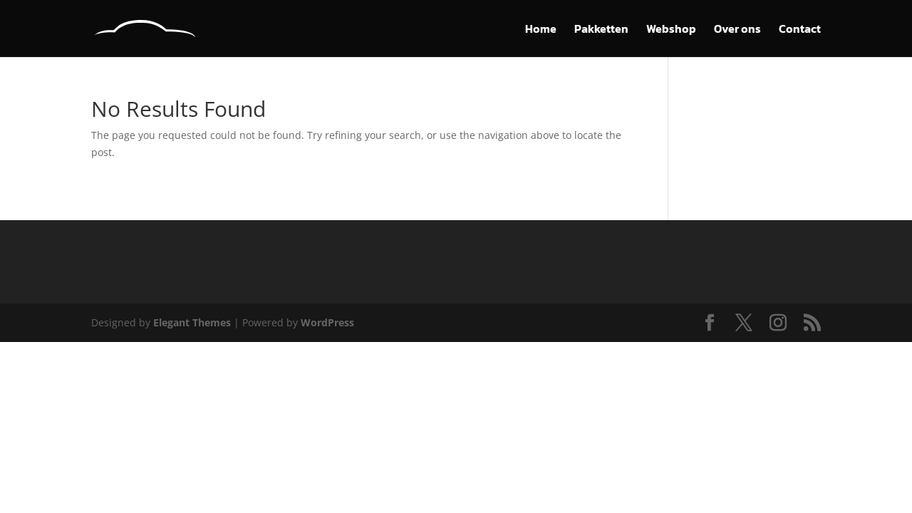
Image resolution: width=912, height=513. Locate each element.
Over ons (737, 30)
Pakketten (601, 30)
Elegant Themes (192, 322)
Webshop (671, 30)
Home (540, 30)
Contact (800, 30)
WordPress (327, 322)
